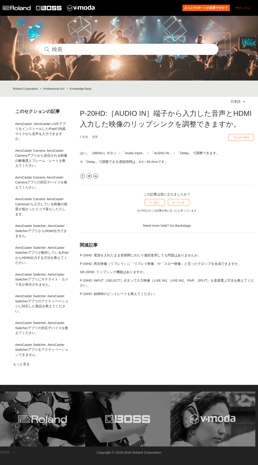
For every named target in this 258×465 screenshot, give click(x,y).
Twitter (89, 176)
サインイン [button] (243, 8)
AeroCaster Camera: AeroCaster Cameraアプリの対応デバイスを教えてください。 (41, 182)
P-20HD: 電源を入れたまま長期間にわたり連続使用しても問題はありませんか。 (140, 255)
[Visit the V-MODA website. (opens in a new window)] (213, 419)
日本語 (236, 101)
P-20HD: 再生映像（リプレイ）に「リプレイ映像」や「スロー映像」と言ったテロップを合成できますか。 (160, 264)
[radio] (155, 202)
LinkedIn (96, 176)
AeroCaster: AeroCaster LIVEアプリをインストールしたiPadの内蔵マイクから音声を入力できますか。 (40, 131)
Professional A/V (53, 88)
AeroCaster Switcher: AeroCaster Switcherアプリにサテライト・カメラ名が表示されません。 (41, 279)
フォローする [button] (241, 137)
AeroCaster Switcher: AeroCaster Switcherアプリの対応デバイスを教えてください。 (41, 328)
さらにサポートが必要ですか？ (206, 8)
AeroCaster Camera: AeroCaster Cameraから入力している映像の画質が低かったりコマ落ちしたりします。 (41, 206)
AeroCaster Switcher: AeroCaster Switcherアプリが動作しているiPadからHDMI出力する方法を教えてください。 (41, 255)
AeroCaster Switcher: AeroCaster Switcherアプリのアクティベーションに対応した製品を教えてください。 (41, 303)
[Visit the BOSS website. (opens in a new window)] (127, 419)
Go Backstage (180, 225)
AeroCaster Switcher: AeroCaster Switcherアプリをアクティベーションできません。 (41, 350)
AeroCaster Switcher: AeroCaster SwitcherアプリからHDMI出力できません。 (41, 231)
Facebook (82, 176)
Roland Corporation (25, 88)
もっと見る (21, 364)
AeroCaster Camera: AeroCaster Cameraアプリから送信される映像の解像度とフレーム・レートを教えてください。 (41, 158)
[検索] (129, 49)
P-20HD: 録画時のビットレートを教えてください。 (118, 294)
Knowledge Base (81, 88)
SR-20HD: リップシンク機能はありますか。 (113, 272)
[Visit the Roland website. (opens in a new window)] (42, 419)
